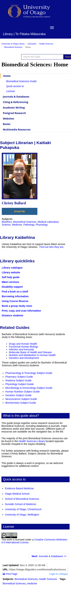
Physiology (42, 224)
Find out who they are (52, 247)
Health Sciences (46, 44)
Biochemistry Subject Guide (20, 402)
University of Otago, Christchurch (23, 509)
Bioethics (7, 221)
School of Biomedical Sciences (22, 498)
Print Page (10, 573)
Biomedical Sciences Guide (21, 81)
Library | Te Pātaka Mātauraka (24, 34)
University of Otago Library (13, 44)
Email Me (19, 211)
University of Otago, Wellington (22, 514)
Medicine (17, 224)
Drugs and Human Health (23, 343)
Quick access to (15, 86)
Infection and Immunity (21, 349)
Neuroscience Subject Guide (21, 399)
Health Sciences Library (32, 441)
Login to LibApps (58, 573)
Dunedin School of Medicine (20, 504)
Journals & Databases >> (49, 556)
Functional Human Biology (23, 346)
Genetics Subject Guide (18, 395)
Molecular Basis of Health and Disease (30, 352)
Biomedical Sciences (13, 47)
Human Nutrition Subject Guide (22, 391)
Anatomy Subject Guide (18, 380)
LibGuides (31, 44)
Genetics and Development (24, 358)
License (10, 91)
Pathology (28, 224)
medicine (32, 583)
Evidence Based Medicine (19, 488)
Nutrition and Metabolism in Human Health (32, 355)
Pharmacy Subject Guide (19, 376)
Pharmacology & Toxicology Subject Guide (28, 373)
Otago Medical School (17, 493)
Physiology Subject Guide (19, 384)
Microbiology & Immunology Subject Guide (28, 387)
